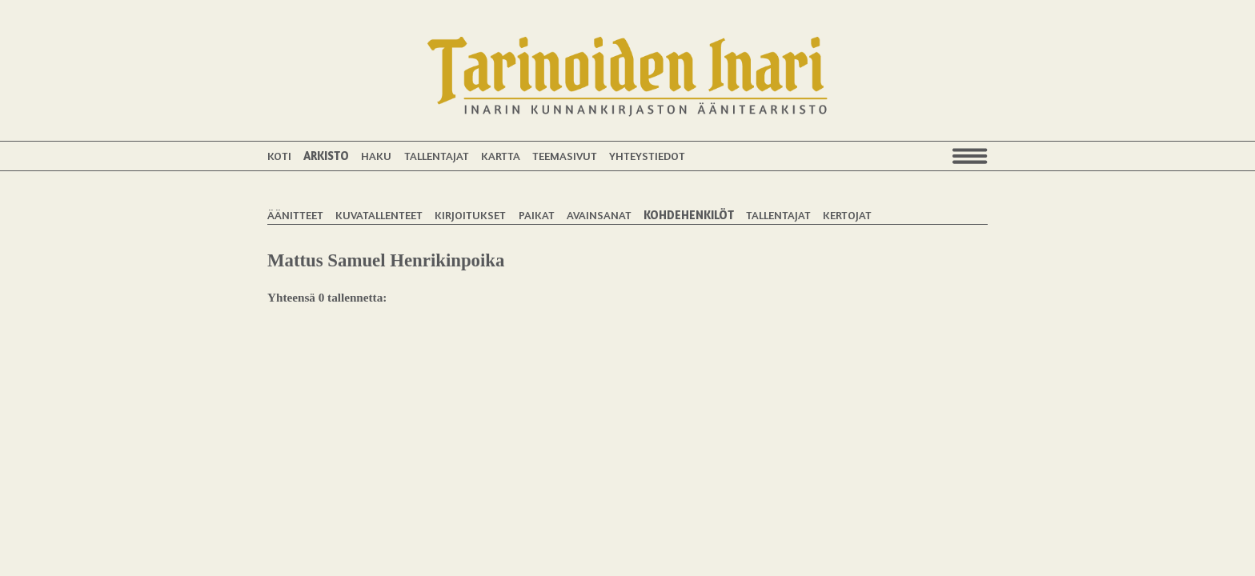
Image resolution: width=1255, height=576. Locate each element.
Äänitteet (295, 215)
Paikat (537, 215)
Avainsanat (599, 215)
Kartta (500, 155)
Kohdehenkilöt (689, 215)
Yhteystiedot (647, 155)
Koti (279, 155)
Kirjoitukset (470, 215)
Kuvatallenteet (379, 215)
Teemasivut (564, 155)
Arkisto (326, 155)
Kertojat (847, 215)
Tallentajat (436, 155)
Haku (376, 155)
